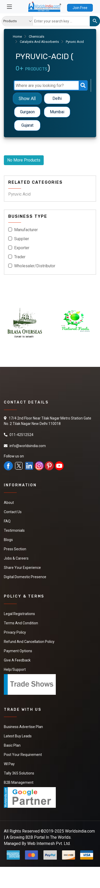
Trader (19, 256)
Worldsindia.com (80, 831)
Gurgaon (27, 111)
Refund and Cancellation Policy (29, 642)
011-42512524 (21, 435)
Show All (27, 98)
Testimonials (14, 530)
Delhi (57, 98)
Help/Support (15, 669)
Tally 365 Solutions (19, 773)
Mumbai (57, 111)
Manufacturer (26, 229)
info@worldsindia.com (28, 446)
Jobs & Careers (16, 558)
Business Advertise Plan (23, 727)
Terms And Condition (21, 623)
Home (17, 36)
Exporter (21, 247)
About (9, 502)
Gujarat (27, 125)
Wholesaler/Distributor (34, 265)
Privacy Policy (15, 632)
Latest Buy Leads (18, 736)
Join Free (79, 8)
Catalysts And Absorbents (39, 42)
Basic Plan (12, 745)
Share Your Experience (22, 568)
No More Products (23, 160)
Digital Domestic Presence (25, 577)
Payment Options (18, 651)
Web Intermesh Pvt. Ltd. (48, 843)
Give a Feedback (17, 660)
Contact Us (13, 512)
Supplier (21, 238)
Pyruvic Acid (19, 194)
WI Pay (9, 764)
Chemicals (36, 36)
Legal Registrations (19, 614)
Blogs (8, 540)
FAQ (7, 521)
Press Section (15, 549)
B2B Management (18, 782)
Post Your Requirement (23, 755)
